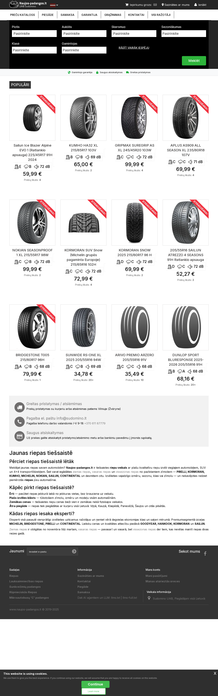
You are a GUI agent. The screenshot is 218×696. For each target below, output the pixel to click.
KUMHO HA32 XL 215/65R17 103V (83, 147)
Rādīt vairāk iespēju (134, 47)
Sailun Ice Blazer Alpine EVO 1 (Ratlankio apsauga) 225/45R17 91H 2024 (32, 152)
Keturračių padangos (23, 652)
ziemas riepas (81, 471)
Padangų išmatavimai (91, 646)
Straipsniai (84, 652)
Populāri (20, 85)
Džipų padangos (20, 625)
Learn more (93, 691)
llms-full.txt (130, 664)
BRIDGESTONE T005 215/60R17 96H (32, 357)
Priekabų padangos (22, 630)
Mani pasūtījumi (156, 576)
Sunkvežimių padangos (25, 586)
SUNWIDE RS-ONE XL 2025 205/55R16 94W (83, 357)
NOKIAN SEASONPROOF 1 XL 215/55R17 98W (32, 252)
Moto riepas (17, 646)
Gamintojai (84, 641)
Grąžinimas (112, 15)
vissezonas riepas (127, 471)
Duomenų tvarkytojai (91, 625)
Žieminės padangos (22, 663)
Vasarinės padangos (23, 668)
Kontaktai (136, 15)
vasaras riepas (101, 471)
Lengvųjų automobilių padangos (30, 657)
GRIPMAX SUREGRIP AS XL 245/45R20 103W (134, 147)
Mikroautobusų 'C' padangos (29, 597)
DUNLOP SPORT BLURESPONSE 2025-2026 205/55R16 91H (186, 360)
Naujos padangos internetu (95, 603)
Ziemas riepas (18, 529)
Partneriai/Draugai (90, 630)
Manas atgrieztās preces (163, 581)
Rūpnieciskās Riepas (23, 592)
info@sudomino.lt (72, 418)
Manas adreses (156, 592)
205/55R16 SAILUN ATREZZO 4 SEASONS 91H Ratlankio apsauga (185, 255)
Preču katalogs (22, 15)
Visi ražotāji (160, 15)
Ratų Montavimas (89, 657)
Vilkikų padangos (20, 636)
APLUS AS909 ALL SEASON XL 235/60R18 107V (186, 150)
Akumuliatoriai (19, 619)
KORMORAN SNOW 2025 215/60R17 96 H (135, 252)
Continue (95, 684)
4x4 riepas (16, 608)
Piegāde (48, 15)
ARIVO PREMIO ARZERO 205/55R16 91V (134, 357)
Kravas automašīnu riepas (27, 603)
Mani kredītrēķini (157, 586)
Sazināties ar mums (90, 576)
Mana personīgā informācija (165, 597)
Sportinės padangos (23, 641)
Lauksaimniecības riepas (26, 581)
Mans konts (153, 569)
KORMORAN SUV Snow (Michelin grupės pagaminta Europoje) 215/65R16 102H (83, 257)
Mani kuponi (154, 603)
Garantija (89, 15)
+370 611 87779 (94, 423)
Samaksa (67, 15)
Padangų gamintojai (90, 636)
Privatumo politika (89, 608)
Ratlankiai (16, 614)
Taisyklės (83, 614)
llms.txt (115, 664)
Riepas (13, 576)
